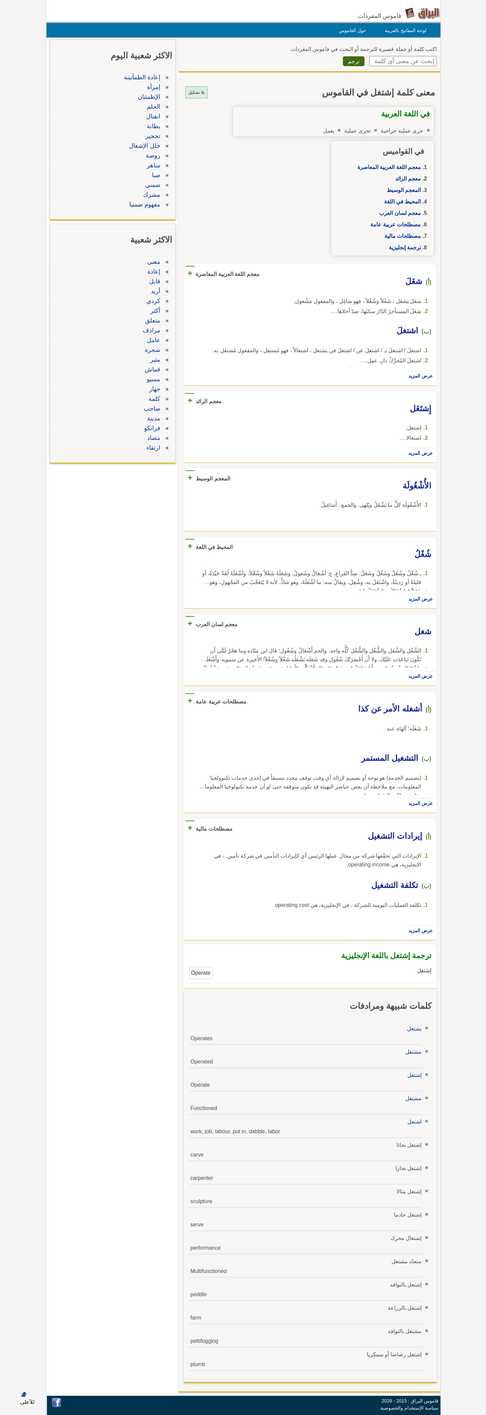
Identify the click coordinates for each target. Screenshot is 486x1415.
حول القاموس (350, 30)
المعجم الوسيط (402, 190)
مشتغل (412, 1052)
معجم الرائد (406, 179)
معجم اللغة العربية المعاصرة (387, 167)
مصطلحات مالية (401, 236)
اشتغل (413, 1122)
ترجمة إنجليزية (403, 247)
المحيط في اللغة (400, 201)
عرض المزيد (419, 376)
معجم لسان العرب (398, 213)
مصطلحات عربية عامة (394, 224)
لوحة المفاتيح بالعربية (404, 30)
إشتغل (413, 1075)
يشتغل (412, 1028)
